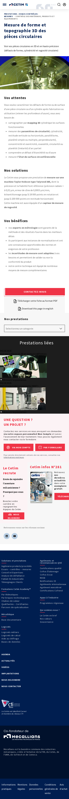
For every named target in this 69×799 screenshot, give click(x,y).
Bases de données (11, 641)
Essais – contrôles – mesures (16, 569)
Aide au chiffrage (10, 638)
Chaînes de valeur (11, 601)
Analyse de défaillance (13, 575)
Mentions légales (22, 786)
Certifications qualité (51, 568)
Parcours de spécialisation (15, 607)
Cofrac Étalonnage (49, 571)
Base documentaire (11, 619)
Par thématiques (10, 594)
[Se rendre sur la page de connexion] (64, 4)
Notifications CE (48, 581)
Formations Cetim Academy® (16, 589)
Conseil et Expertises (12, 572)
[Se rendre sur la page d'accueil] (18, 4)
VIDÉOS (5, 667)
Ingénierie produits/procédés (17, 566)
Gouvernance (46, 622)
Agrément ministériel (50, 587)
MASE (42, 577)
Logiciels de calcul (11, 635)
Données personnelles (36, 786)
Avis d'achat (63, 786)
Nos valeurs (46, 618)
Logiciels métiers (10, 632)
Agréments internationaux (53, 584)
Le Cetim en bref (48, 615)
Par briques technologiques (16, 597)
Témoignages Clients (12, 582)
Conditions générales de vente (51, 789)
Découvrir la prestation (13, 379)
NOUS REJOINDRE (11, 680)
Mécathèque (8, 614)
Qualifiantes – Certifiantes (15, 604)
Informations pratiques (14, 457)
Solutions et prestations (14, 560)
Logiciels (6, 626)
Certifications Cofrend (51, 590)
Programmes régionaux (52, 603)
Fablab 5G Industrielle (13, 579)
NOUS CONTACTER (11, 686)
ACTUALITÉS (8, 660)
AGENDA (6, 654)
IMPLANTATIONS (10, 673)
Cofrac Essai (46, 574)
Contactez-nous (35, 291)
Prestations (10, 14)
